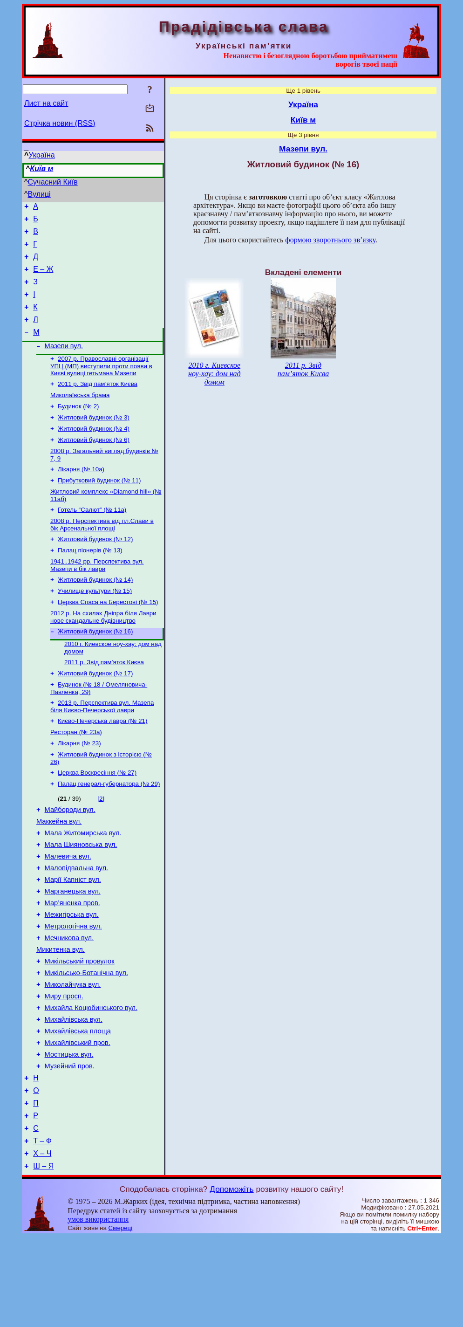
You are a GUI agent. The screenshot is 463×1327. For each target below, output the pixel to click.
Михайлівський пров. (77, 1118)
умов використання (98, 1309)
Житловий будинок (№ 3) (93, 438)
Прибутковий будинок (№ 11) (99, 506)
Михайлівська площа (78, 1105)
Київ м (41, 168)
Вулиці (39, 194)
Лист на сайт (46, 103)
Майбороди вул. (70, 857)
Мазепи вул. (64, 362)
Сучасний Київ (53, 182)
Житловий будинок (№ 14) (95, 612)
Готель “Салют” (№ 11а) (92, 537)
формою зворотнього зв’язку (330, 240)
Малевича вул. (68, 910)
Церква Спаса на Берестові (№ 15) (108, 636)
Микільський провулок (80, 1027)
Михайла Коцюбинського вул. (91, 1079)
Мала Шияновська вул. (81, 897)
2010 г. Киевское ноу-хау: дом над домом (214, 373)
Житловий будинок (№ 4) (93, 450)
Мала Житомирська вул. (83, 883)
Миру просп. (64, 1066)
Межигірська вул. (72, 975)
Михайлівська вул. (73, 1092)
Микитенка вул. (60, 1014)
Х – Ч (42, 1242)
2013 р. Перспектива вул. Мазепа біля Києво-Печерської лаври (102, 747)
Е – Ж (43, 278)
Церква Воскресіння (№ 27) (97, 818)
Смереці (121, 1317)
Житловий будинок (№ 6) (93, 463)
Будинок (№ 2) (78, 426)
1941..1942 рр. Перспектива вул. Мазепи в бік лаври (97, 597)
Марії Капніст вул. (73, 936)
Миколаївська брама (79, 414)
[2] (100, 845)
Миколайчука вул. (73, 1053)
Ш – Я (43, 1256)
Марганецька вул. (73, 949)
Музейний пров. (70, 1144)
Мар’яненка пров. (72, 962)
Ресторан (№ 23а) (76, 774)
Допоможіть (231, 1279)
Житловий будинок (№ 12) (95, 568)
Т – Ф (42, 1228)
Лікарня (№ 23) (79, 787)
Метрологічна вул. (73, 988)
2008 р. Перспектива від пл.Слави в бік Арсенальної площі (102, 553)
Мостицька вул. (69, 1131)
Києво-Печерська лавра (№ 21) (102, 762)
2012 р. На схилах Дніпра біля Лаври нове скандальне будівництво (103, 652)
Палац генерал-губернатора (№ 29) (109, 830)
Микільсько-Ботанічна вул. (86, 1040)
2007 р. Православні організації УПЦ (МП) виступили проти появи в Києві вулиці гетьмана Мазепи (101, 383)
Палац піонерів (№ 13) (90, 581)
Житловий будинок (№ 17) (95, 712)
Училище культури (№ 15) (95, 624)
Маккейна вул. (59, 870)
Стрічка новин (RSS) (59, 123)
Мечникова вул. (69, 1001)
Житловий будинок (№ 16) (95, 667)
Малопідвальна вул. (77, 923)
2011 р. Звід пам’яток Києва (97, 402)
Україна (41, 155)
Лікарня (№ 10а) (81, 494)
